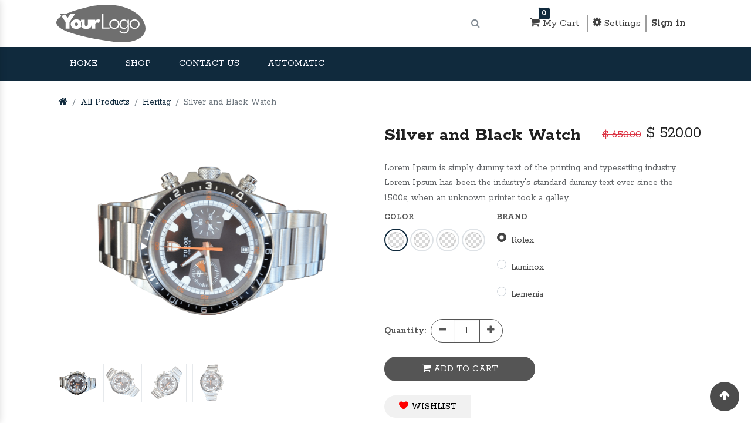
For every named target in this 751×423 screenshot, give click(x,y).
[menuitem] (83, 64)
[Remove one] (442, 331)
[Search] (476, 24)
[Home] (63, 102)
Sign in (668, 23)
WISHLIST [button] (427, 406)
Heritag (157, 102)
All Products (105, 102)
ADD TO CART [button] (460, 368)
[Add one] (490, 331)
